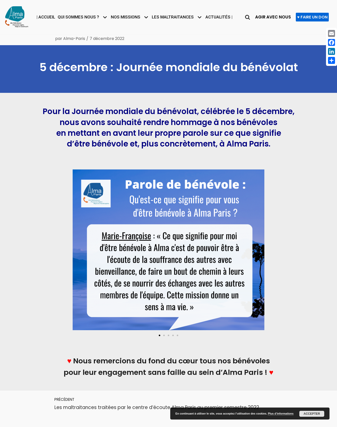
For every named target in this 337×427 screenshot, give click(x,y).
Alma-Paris (74, 38)
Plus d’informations (281, 413)
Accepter (312, 414)
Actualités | (220, 16)
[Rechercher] (249, 17)
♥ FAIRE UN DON (315, 17)
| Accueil (43, 16)
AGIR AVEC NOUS (275, 17)
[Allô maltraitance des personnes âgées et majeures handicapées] (16, 16)
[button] (159, 335)
